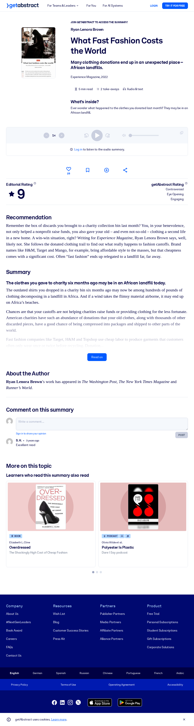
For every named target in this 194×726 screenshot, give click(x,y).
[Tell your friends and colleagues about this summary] (125, 170)
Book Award (14, 630)
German (37, 673)
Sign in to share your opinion (31, 433)
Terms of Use (68, 684)
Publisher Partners (112, 614)
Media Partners (110, 622)
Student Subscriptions (162, 630)
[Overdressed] (51, 507)
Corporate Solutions (160, 647)
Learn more (58, 719)
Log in (78, 149)
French (158, 673)
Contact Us (13, 655)
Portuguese (133, 673)
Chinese (108, 673)
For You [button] (91, 5)
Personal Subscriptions (162, 622)
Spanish (61, 673)
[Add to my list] (106, 170)
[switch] (97, 135)
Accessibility (175, 684)
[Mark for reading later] (87, 170)
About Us (12, 614)
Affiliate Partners (111, 630)
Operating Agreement (122, 684)
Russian (84, 673)
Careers (11, 639)
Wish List (59, 614)
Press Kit (59, 639)
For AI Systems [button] (113, 5)
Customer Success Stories (70, 630)
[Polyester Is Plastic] (143, 507)
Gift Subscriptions (159, 639)
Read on (96, 357)
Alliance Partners (111, 639)
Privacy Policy (19, 684)
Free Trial (153, 614)
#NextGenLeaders (18, 622)
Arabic (180, 673)
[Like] (68, 170)
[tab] (93, 572)
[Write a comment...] (102, 424)
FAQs (9, 647)
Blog (56, 622)
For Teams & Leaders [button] (63, 5)
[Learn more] (35, 183)
